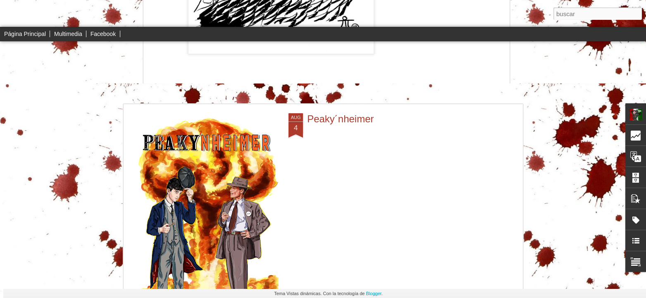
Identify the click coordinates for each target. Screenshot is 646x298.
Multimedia (68, 34)
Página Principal (25, 34)
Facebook (103, 34)
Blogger (373, 293)
